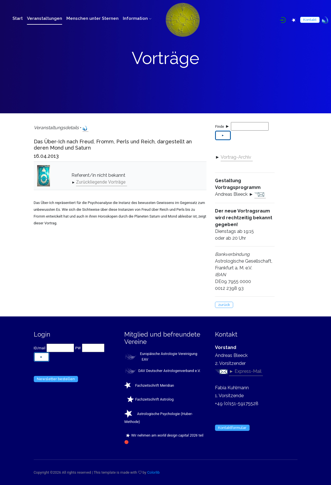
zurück (224, 305)
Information (137, 18)
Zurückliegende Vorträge (100, 182)
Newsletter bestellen (56, 379)
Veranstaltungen (44, 18)
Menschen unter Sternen (92, 18)
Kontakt (310, 20)
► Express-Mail (245, 371)
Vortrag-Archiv (236, 157)
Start (17, 18)
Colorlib (153, 472)
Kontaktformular (232, 428)
